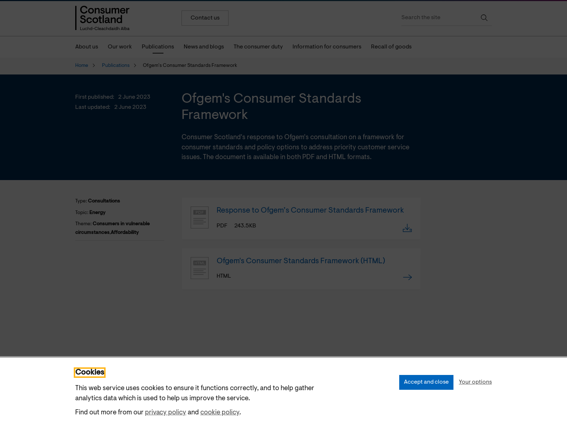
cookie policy (219, 412)
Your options (475, 382)
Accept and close (426, 382)
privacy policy (165, 412)
